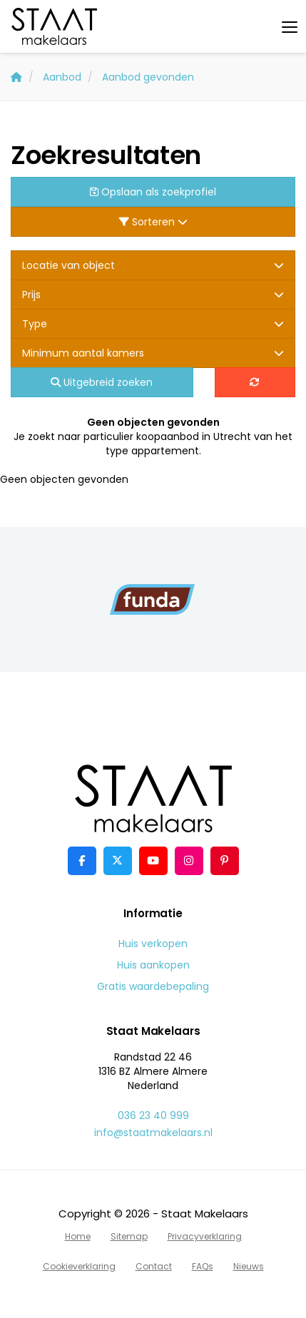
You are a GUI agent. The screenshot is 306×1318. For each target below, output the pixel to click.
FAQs (202, 1266)
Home (78, 1236)
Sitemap (129, 1236)
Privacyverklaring (205, 1236)
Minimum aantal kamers (153, 353)
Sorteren (153, 222)
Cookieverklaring (79, 1266)
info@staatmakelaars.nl (153, 1132)
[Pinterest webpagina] (224, 861)
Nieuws (248, 1266)
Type (153, 324)
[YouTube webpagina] (153, 861)
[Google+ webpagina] (189, 861)
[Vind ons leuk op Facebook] (82, 861)
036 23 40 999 (153, 1115)
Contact (154, 1266)
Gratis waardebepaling (153, 986)
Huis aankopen (153, 965)
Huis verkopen (153, 943)
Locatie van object (153, 265)
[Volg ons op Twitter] (117, 861)
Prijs (153, 294)
